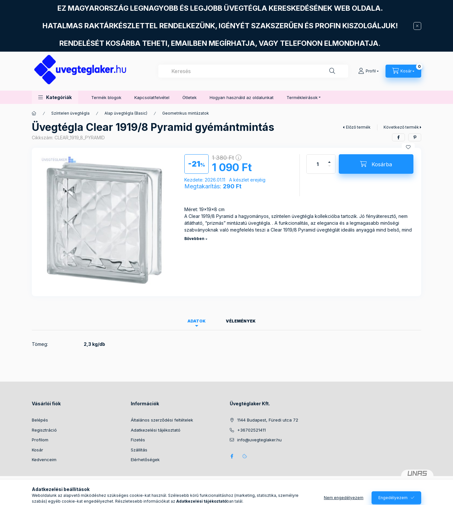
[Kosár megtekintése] (403, 71)
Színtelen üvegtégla (70, 113)
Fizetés (138, 439)
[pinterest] (414, 137)
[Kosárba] (376, 164)
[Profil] (368, 71)
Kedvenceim (44, 459)
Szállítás (139, 449)
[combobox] (253, 71)
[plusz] (329, 159)
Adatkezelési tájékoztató (155, 430)
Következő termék (401, 127)
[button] (55, 97)
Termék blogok (106, 97)
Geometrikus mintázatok (185, 113)
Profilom (40, 439)
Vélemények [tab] (241, 321)
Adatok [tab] (197, 321)
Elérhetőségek (145, 459)
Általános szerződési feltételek (162, 420)
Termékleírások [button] (302, 97)
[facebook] (398, 137)
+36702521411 (251, 430)
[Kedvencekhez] (408, 147)
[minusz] (329, 168)
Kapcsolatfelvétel (151, 97)
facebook (231, 456)
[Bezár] (417, 26)
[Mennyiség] (317, 164)
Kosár (37, 449)
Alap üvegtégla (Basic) (125, 113)
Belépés (40, 420)
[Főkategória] (34, 113)
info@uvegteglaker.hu (259, 439)
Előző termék (358, 127)
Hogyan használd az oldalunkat (242, 97)
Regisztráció (44, 430)
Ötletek (189, 97)
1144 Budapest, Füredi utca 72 (267, 420)
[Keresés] (332, 71)
